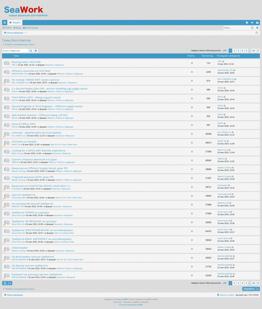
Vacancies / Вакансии (54, 65)
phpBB (124, 299)
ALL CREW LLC (18, 136)
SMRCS (15, 162)
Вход (18, 28)
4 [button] (242, 50)
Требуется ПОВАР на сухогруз (30, 212)
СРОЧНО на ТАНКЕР (24, 141)
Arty (120, 302)
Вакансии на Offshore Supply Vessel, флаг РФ (40, 168)
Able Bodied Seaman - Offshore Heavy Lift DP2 (40, 115)
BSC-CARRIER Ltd (20, 83)
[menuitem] (247, 22)
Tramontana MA (18, 198)
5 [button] (246, 50)
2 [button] (234, 50)
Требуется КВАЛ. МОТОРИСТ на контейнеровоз (41, 239)
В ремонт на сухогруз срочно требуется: (37, 274)
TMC (14, 65)
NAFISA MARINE (19, 260)
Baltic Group (17, 153)
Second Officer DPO (24, 124)
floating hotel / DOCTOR (26, 62)
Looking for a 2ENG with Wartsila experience (38, 150)
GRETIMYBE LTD (19, 74)
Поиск (8, 28)
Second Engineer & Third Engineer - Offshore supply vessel (47, 106)
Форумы (16, 22)
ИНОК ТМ (16, 144)
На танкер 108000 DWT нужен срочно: (35, 79)
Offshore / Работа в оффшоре (70, 74)
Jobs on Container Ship (64, 233)
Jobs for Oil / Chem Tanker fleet (63, 144)
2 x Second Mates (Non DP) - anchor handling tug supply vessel (49, 88)
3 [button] (238, 50)
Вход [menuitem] (253, 23)
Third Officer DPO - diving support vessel (36, 97)
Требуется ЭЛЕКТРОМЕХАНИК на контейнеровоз (42, 230)
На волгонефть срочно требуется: (33, 256)
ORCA (14, 91)
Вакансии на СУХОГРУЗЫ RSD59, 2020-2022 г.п (41, 186)
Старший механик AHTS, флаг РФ (32, 177)
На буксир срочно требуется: (30, 265)
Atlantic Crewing (18, 171)
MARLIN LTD (17, 206)
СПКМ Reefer (20, 247)
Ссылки (5, 23)
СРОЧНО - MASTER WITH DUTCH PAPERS (36, 132)
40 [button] (253, 50)
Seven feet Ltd (18, 215)
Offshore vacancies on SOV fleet (31, 71)
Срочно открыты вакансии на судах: (34, 159)
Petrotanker (17, 189)
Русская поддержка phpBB (131, 305)
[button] (224, 51)
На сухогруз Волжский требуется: (32, 203)
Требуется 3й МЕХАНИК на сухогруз (34, 221)
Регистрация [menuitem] (258, 23)
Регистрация (32, 28)
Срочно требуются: (24, 194)
